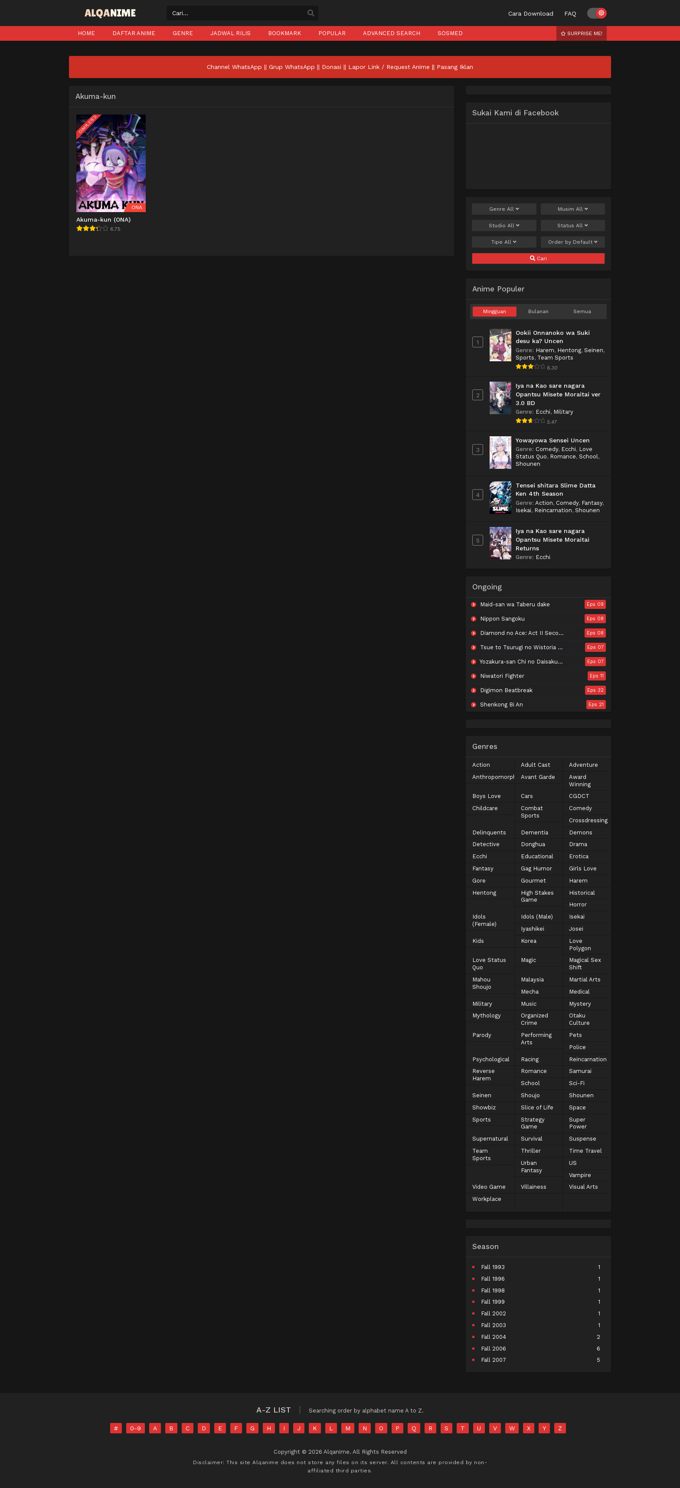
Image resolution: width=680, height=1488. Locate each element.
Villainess (533, 1187)
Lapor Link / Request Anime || (392, 66)
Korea (528, 941)
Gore (479, 880)
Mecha (530, 991)
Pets (575, 1035)
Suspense (582, 1138)
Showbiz (484, 1107)
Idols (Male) (537, 916)
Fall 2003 (493, 1325)
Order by (573, 242)
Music (528, 1004)
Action (544, 503)
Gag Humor (536, 868)
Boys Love (486, 796)
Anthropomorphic (496, 777)
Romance (563, 456)
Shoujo (530, 1095)
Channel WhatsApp (234, 66)
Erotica (578, 856)
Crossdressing (588, 820)
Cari (538, 258)
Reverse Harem (483, 1075)
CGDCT (579, 796)
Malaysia (532, 979)
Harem (545, 350)
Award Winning (580, 781)
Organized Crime (534, 1019)
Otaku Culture (579, 1019)
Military (563, 412)
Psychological (491, 1059)
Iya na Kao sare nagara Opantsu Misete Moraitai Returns (552, 539)
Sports (525, 357)
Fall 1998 (493, 1290)
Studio (504, 225)
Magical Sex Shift (585, 964)
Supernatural (490, 1138)
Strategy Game (533, 1123)
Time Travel (585, 1151)
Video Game (489, 1187)
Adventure (583, 765)
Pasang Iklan (455, 66)
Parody (481, 1035)
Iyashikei (532, 929)
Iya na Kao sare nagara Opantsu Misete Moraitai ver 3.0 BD (558, 394)
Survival (532, 1138)
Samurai (580, 1071)
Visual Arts (583, 1187)
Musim (573, 209)
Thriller (531, 1151)
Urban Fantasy (531, 1167)
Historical (582, 893)
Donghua (533, 844)
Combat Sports (532, 812)
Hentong (569, 350)
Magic (528, 960)
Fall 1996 (493, 1278)
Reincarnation (553, 510)
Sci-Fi (577, 1083)
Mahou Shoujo (481, 983)
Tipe (504, 242)
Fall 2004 (493, 1337)
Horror (578, 904)
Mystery (580, 1004)
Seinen (593, 350)
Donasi (331, 66)
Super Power (578, 1123)
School (588, 456)
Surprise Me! (581, 33)
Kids (478, 941)
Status (572, 225)
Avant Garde (538, 777)
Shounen (528, 464)
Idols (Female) (484, 920)
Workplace (486, 1199)
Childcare (485, 808)
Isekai (523, 510)
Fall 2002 (493, 1313)
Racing (530, 1059)
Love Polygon (580, 945)
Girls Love (583, 868)
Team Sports (555, 357)
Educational (537, 856)
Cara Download (530, 13)
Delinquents (489, 832)
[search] (310, 13)
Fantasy (592, 503)
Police (577, 1047)
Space (577, 1107)
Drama (578, 844)
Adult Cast (535, 765)
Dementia (534, 832)
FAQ (570, 13)
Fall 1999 (493, 1301)
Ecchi (543, 412)
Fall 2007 (493, 1360)
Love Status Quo (489, 964)
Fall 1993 (493, 1267)
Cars (527, 796)
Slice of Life (537, 1107)
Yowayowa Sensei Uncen (553, 440)
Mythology (486, 1015)
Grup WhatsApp (292, 66)
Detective (486, 844)
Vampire (580, 1175)
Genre (504, 209)
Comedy (547, 449)
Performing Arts (536, 1039)
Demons (580, 832)
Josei (576, 929)
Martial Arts (585, 979)
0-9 (135, 1428)
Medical (579, 991)
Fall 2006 (493, 1348)
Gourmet (533, 880)
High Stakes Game (537, 896)
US (573, 1163)
